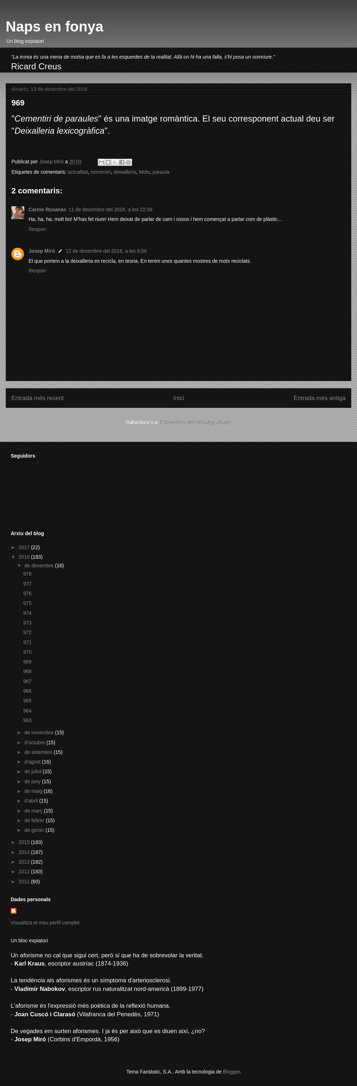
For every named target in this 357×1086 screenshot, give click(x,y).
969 (27, 662)
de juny (33, 781)
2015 (25, 842)
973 (27, 623)
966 (27, 691)
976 (27, 593)
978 (27, 574)
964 (27, 711)
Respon (37, 229)
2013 (25, 862)
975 (27, 603)
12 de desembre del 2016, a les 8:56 (106, 251)
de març (34, 811)
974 (27, 613)
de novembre (39, 732)
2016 (25, 557)
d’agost (33, 762)
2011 (25, 881)
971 (27, 642)
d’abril (31, 801)
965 (27, 701)
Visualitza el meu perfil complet (45, 922)
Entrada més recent (37, 398)
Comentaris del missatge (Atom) (195, 422)
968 (27, 671)
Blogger (231, 1072)
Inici (179, 398)
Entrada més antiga (319, 398)
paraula (160, 172)
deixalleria (125, 172)
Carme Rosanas (47, 209)
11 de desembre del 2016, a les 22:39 (110, 209)
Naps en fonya (54, 26)
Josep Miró (42, 251)
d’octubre (35, 742)
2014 (25, 852)
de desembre (39, 565)
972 (27, 632)
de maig (34, 791)
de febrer (35, 820)
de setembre (39, 752)
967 (27, 681)
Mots (144, 172)
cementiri (101, 172)
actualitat (78, 172)
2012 (25, 871)
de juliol (33, 771)
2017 (25, 547)
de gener (34, 830)
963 (27, 720)
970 (27, 652)
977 (27, 584)
